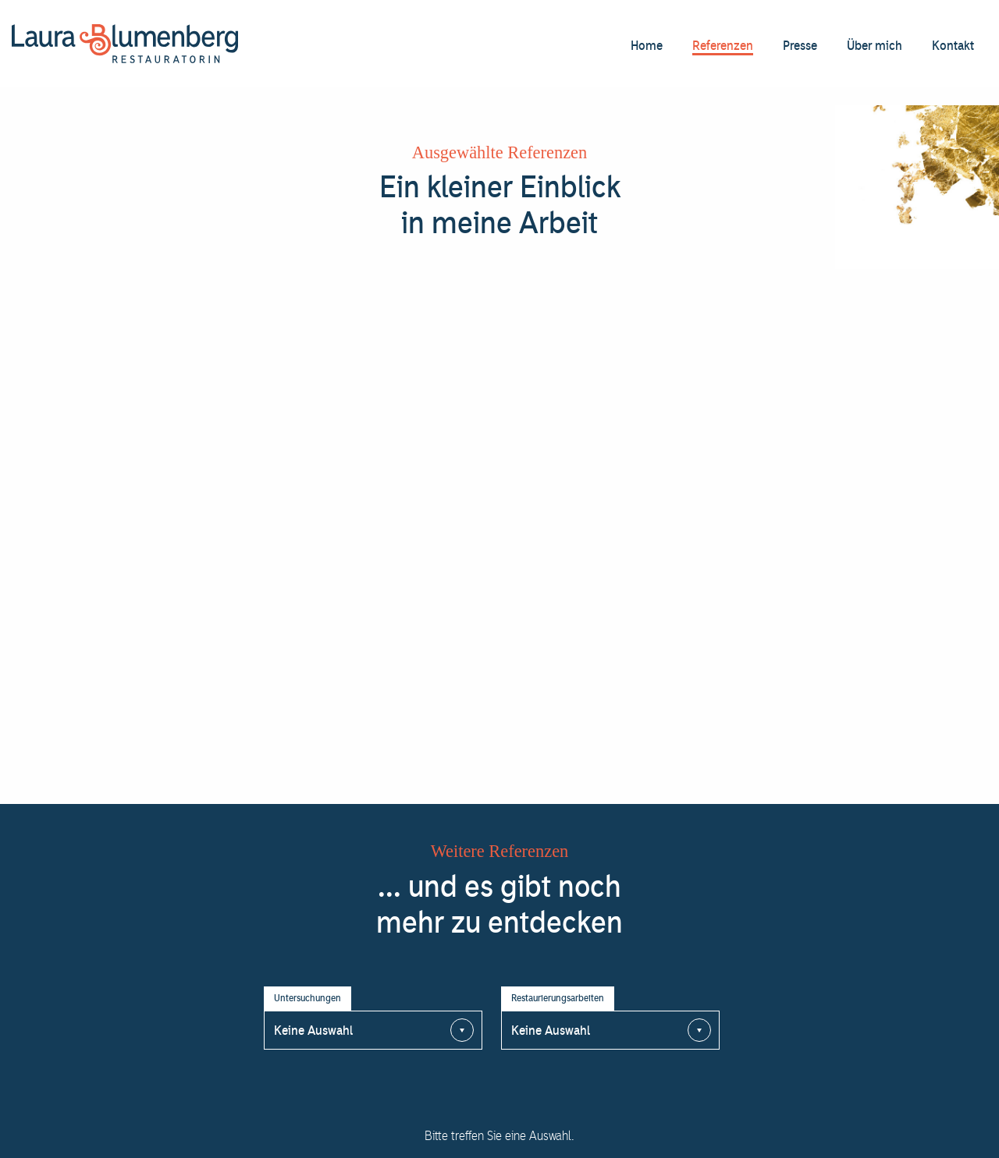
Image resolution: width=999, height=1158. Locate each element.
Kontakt (953, 45)
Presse (800, 45)
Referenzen (722, 45)
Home (647, 45)
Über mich (874, 45)
